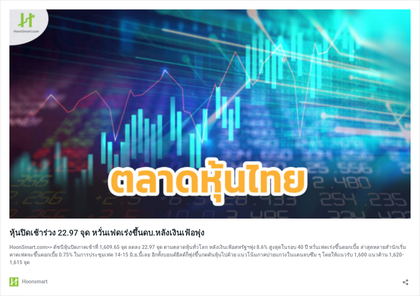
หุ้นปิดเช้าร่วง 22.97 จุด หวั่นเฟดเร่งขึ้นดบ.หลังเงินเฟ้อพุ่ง (106, 232)
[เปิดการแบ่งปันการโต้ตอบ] (405, 280)
